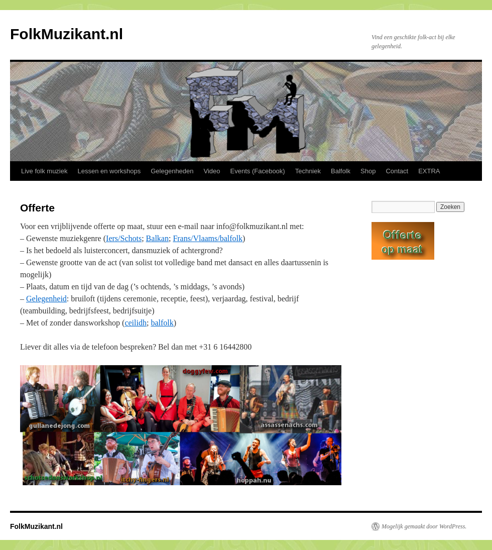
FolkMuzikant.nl (66, 34)
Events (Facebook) (257, 171)
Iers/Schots (124, 238)
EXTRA (429, 171)
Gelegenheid (46, 298)
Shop (368, 171)
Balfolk (340, 171)
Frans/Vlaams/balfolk (207, 238)
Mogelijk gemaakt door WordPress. (424, 526)
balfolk (162, 322)
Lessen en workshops (109, 171)
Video (212, 171)
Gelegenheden (172, 171)
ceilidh (136, 322)
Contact (397, 171)
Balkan (157, 238)
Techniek (308, 171)
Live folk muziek (44, 171)
